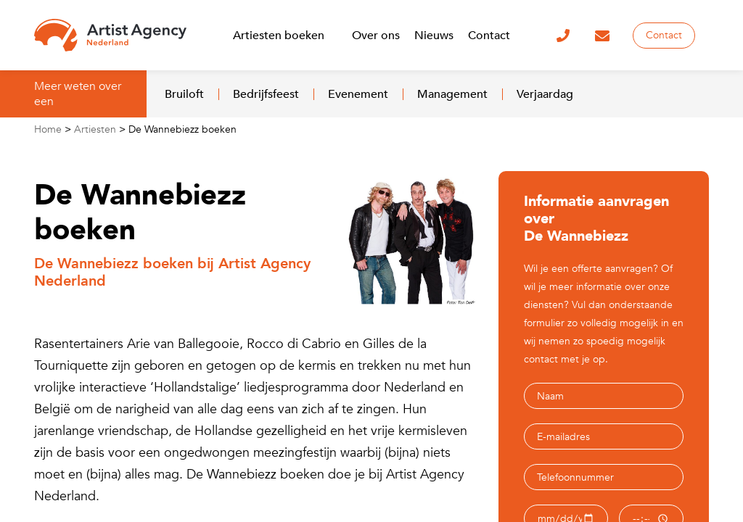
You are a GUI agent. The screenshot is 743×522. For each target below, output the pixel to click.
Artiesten (95, 129)
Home (48, 129)
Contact (664, 35)
